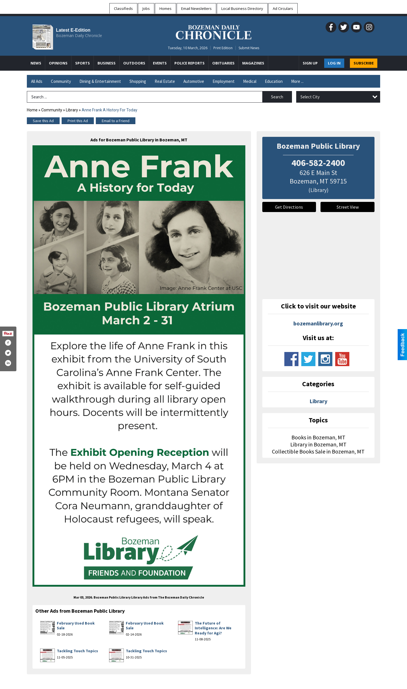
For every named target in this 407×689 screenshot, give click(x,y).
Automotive (193, 81)
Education (274, 81)
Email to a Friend (115, 120)
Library (72, 110)
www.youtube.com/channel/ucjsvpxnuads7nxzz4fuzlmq (342, 359)
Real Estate (165, 81)
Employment (224, 81)
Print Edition (223, 48)
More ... (297, 81)
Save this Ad (43, 120)
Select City (310, 97)
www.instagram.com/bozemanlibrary (325, 359)
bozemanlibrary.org (318, 323)
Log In (334, 63)
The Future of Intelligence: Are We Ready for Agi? (213, 628)
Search (277, 97)
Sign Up (310, 63)
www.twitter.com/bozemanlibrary (308, 359)
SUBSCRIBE (364, 63)
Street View (348, 207)
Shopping (137, 81)
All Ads (36, 81)
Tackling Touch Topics (77, 650)
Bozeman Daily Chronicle (79, 35)
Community (61, 81)
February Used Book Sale (76, 626)
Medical (249, 81)
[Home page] (213, 31)
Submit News (249, 48)
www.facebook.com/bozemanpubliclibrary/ (291, 359)
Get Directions (289, 207)
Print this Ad (78, 120)
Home (32, 110)
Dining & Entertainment (100, 81)
